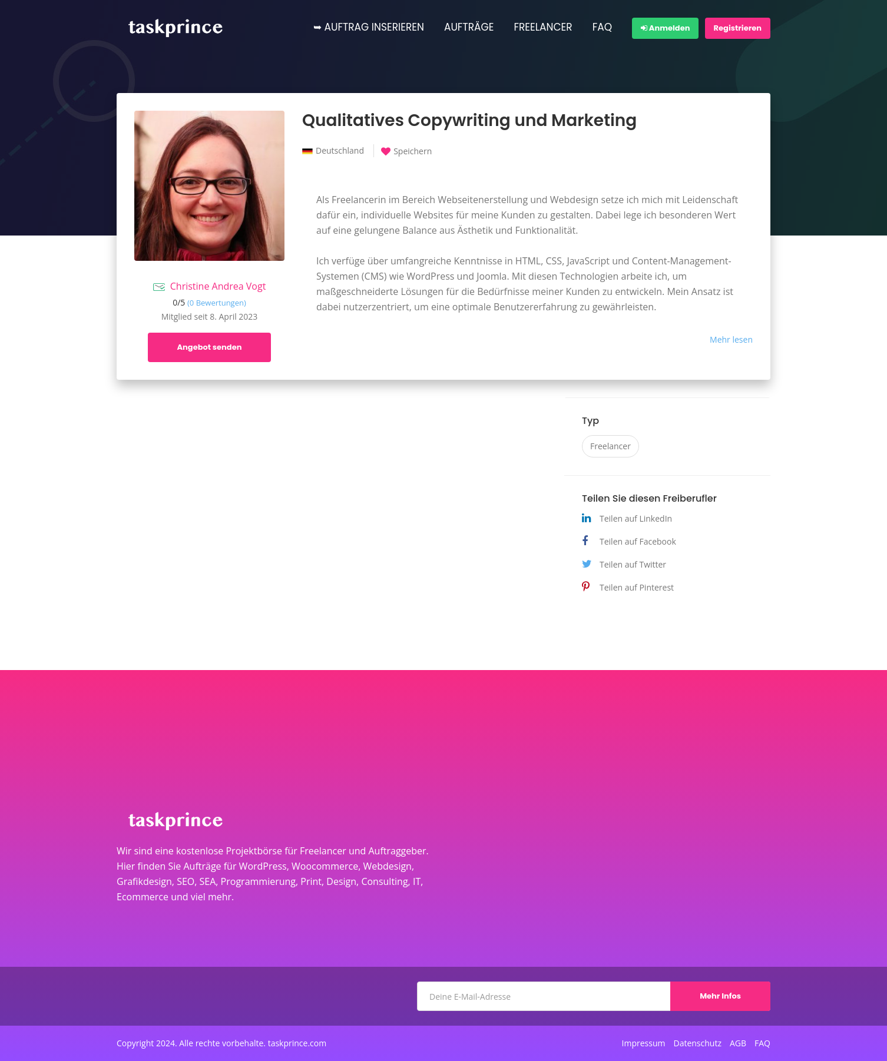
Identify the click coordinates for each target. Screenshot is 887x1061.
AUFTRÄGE (469, 27)
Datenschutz (697, 1043)
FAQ (602, 27)
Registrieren (738, 28)
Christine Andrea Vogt (218, 286)
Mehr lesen (731, 339)
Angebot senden (209, 347)
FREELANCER (543, 27)
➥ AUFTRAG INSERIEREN (368, 27)
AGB (738, 1043)
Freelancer (610, 446)
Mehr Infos (720, 996)
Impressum (644, 1043)
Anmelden (665, 28)
